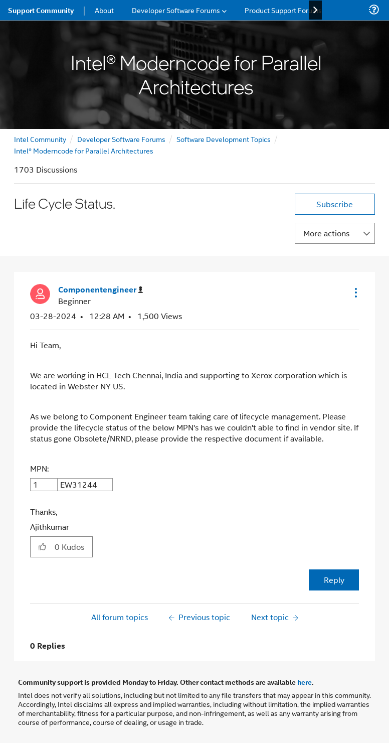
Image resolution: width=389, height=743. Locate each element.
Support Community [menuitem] (41, 10)
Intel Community (40, 138)
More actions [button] (326, 233)
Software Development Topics (223, 138)
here (304, 681)
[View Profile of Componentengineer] (100, 289)
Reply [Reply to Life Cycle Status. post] (334, 579)
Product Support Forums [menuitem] (283, 10)
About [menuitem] (104, 10)
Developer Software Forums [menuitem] (176, 10)
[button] (355, 292)
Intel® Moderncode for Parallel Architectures (83, 150)
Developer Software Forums (121, 138)
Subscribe (334, 204)
